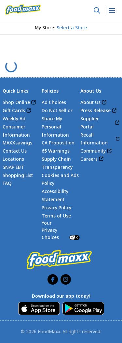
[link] (23, 9)
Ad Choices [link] (54, 102)
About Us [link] (90, 102)
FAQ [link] (7, 183)
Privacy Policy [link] (56, 207)
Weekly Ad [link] (14, 118)
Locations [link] (13, 159)
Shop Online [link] (16, 102)
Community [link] (93, 151)
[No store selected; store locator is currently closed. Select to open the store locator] (71, 28)
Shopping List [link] (18, 175)
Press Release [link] (95, 110)
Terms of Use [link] (56, 216)
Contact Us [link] (15, 151)
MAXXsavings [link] (17, 143)
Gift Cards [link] (14, 110)
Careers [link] (89, 159)
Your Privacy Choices (61, 230)
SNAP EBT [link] (13, 167)
